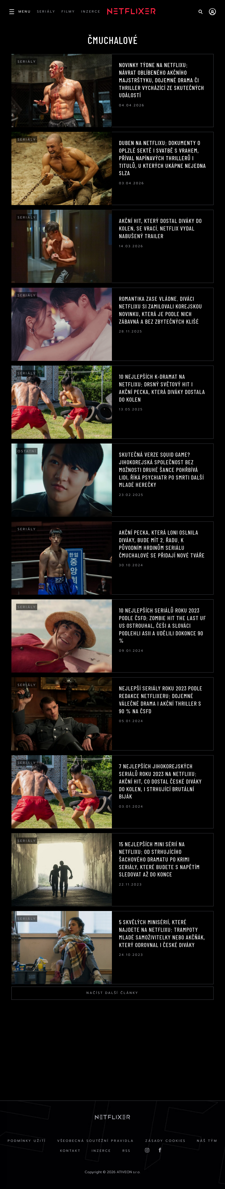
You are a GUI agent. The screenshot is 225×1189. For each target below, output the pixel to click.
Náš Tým (208, 1141)
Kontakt (69, 1151)
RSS (127, 1151)
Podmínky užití (26, 1141)
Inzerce (101, 1151)
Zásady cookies (166, 1141)
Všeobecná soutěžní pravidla (95, 1141)
